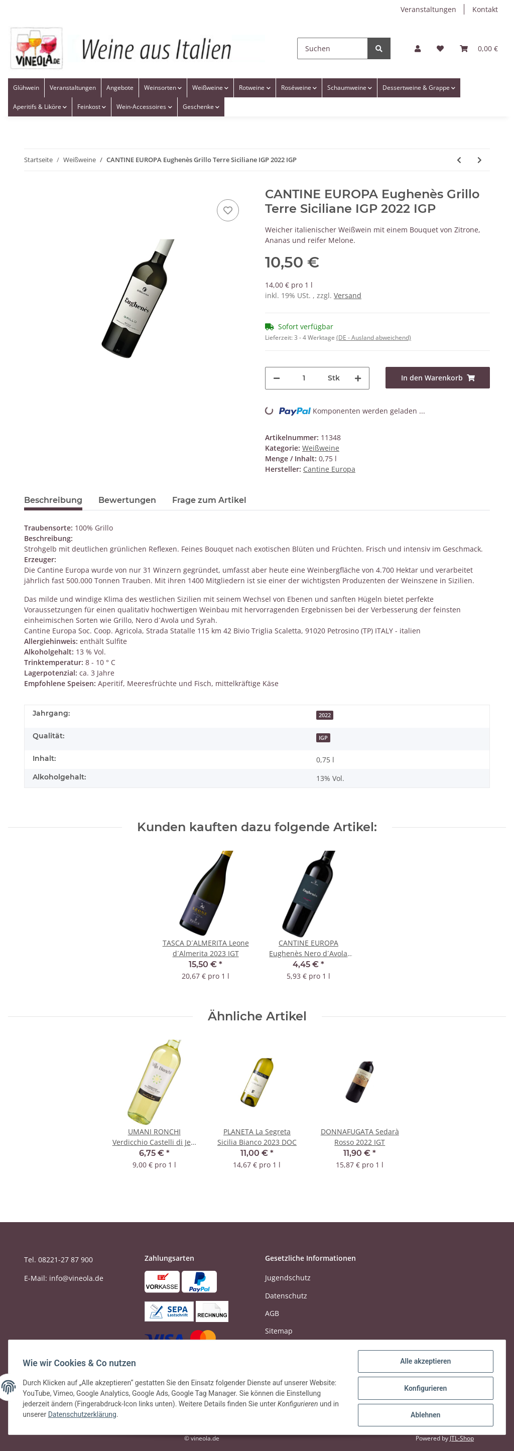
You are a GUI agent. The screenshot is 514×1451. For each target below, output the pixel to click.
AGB (272, 1313)
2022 (325, 715)
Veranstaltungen (428, 9)
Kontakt (485, 9)
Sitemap (279, 1331)
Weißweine (320, 448)
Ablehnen (423, 1415)
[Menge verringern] (277, 378)
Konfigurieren (423, 1389)
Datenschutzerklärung (147, 1416)
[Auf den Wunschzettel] (228, 210)
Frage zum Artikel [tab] (209, 500)
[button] (418, 48)
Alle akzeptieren (423, 1363)
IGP (323, 737)
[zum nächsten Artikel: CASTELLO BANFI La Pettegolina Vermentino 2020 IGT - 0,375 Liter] (479, 160)
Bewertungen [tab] (127, 500)
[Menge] (304, 378)
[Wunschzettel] (440, 48)
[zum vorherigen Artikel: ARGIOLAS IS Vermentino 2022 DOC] (459, 160)
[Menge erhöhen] (358, 378)
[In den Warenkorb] (438, 377)
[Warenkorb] (479, 48)
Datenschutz (286, 1295)
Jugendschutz (288, 1277)
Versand (347, 295)
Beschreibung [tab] (53, 500)
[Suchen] (332, 48)
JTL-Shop (462, 1438)
